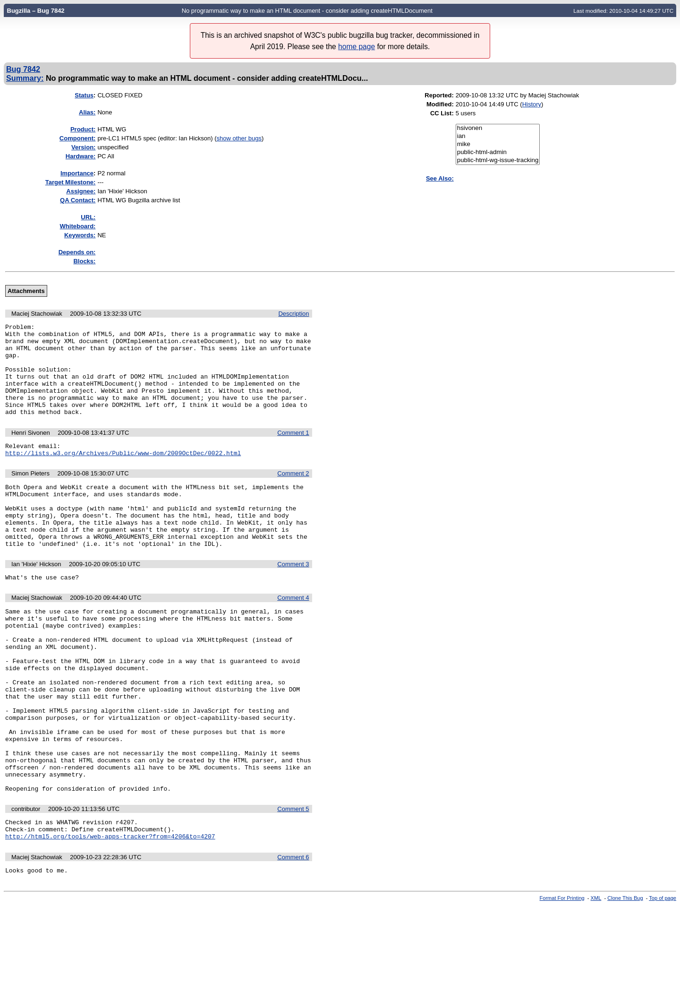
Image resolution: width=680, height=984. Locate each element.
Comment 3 (293, 598)
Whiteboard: (78, 226)
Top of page (662, 976)
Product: (82, 129)
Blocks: (84, 261)
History (531, 104)
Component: (78, 138)
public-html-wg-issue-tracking (498, 160)
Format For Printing (562, 976)
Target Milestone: (70, 182)
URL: (88, 217)
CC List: (442, 113)
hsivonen (498, 128)
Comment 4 (293, 633)
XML (596, 976)
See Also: (440, 178)
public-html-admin (498, 152)
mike (498, 144)
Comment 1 (293, 451)
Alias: (87, 112)
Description (293, 313)
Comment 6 (293, 933)
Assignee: (80, 191)
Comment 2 (293, 494)
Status (84, 95)
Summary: (24, 78)
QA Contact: (77, 200)
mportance (77, 173)
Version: (83, 147)
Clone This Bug (625, 976)
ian (498, 136)
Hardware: (81, 156)
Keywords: (79, 235)
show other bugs (239, 138)
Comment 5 (293, 881)
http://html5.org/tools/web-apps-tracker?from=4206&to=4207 (110, 912)
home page (356, 47)
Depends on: (77, 252)
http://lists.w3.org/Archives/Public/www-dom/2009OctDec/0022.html (123, 474)
